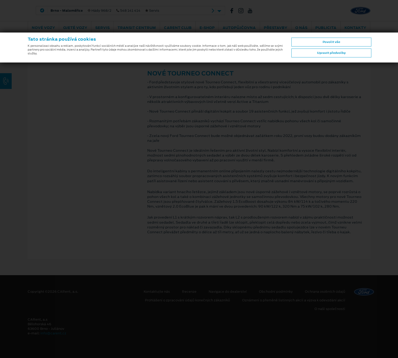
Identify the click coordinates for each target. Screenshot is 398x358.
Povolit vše (331, 42)
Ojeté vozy (75, 27)
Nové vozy (43, 27)
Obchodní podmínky (276, 291)
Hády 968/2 (105, 10)
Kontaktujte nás (157, 291)
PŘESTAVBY (275, 27)
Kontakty (355, 27)
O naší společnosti (329, 309)
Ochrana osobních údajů (325, 291)
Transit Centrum (137, 27)
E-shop (207, 27)
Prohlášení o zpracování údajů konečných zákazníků (187, 300)
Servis (102, 27)
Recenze (189, 291)
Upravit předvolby (331, 53)
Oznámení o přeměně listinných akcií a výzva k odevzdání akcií (293, 300)
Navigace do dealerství (228, 291)
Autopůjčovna (239, 27)
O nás (301, 27)
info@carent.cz (53, 333)
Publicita (325, 27)
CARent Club (178, 27)
